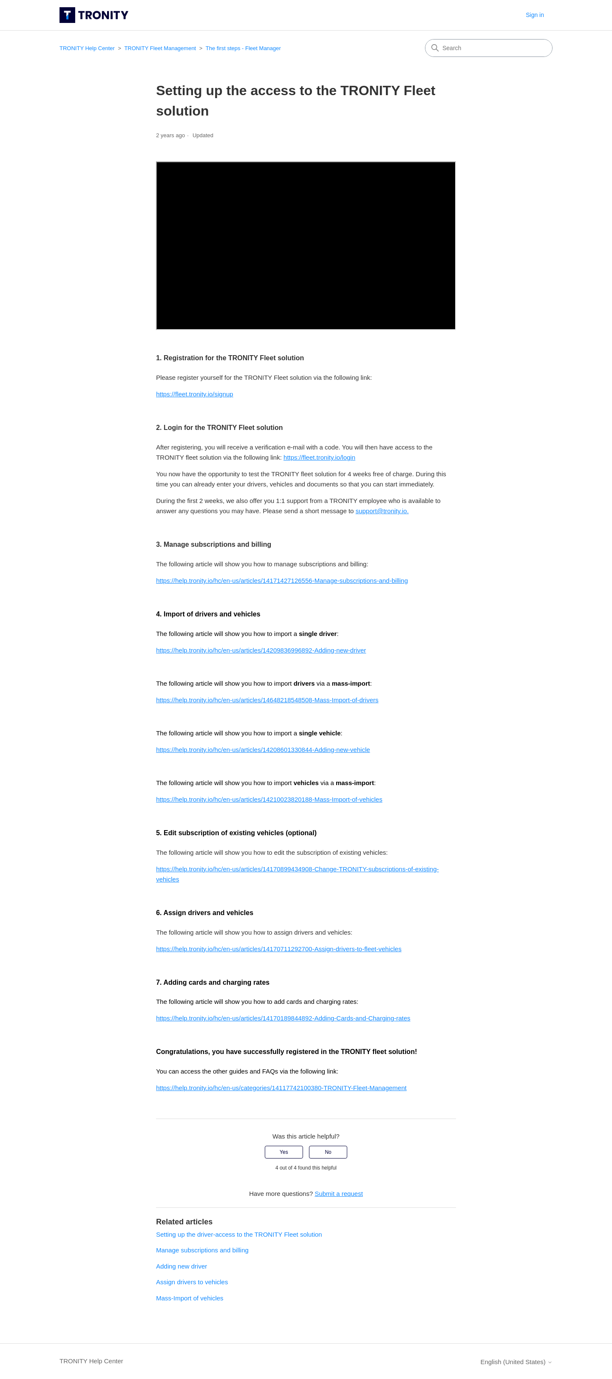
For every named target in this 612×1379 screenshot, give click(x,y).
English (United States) (516, 1361)
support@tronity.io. (382, 510)
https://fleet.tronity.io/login (319, 457)
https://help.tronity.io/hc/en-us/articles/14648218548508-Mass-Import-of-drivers (267, 700)
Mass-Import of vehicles (189, 1298)
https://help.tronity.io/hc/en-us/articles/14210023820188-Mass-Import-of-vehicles (269, 799)
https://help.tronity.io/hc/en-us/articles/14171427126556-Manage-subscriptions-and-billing (282, 580)
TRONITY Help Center (87, 48)
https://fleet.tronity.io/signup (194, 394)
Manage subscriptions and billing (202, 1250)
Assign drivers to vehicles (192, 1282)
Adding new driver (181, 1266)
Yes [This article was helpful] (284, 1152)
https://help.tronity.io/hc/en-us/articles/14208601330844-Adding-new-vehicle (263, 749)
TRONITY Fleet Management (160, 48)
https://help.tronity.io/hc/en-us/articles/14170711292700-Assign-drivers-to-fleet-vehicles (279, 948)
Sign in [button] (535, 14)
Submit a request (338, 1193)
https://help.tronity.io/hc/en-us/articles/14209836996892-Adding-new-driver (261, 650)
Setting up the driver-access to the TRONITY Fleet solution (239, 1234)
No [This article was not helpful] (328, 1152)
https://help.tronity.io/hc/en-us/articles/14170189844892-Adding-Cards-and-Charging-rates (283, 1018)
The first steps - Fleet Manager (243, 48)
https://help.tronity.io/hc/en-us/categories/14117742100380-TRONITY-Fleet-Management (281, 1087)
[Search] (488, 48)
